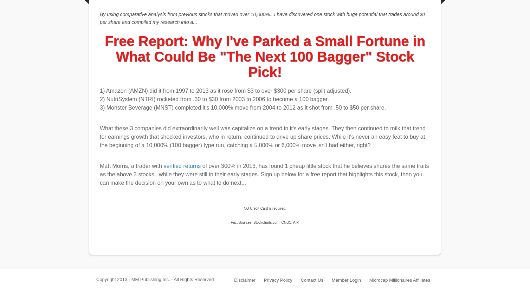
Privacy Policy (278, 280)
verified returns (182, 166)
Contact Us (312, 280)
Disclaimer (245, 280)
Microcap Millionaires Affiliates (399, 280)
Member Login (346, 280)
